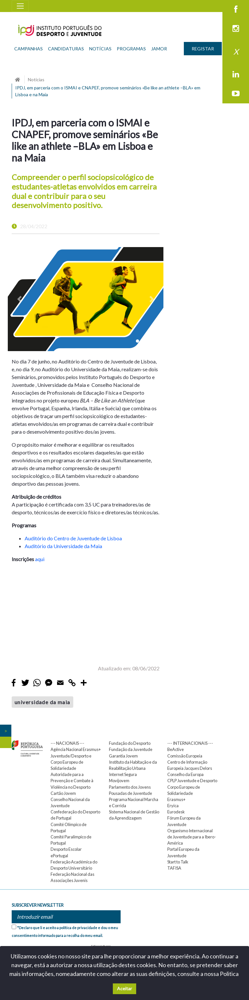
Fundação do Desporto (129, 743)
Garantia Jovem (123, 755)
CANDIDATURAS (66, 48)
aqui (39, 559)
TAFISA (174, 868)
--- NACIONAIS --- (67, 743)
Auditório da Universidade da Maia (63, 546)
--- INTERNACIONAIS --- (190, 743)
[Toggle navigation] (20, 6)
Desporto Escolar (66, 849)
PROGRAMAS (131, 48)
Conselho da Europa (185, 774)
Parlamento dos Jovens (130, 787)
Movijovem (119, 780)
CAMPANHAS (28, 48)
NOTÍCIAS (100, 48)
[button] (19, 299)
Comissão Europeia (184, 755)
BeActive (175, 749)
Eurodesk (176, 811)
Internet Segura (123, 774)
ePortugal (59, 855)
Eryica (173, 805)
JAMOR (159, 48)
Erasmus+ (176, 799)
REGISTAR (203, 48)
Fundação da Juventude (130, 749)
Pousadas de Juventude (130, 793)
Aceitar (124, 988)
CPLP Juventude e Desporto (192, 780)
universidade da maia (42, 702)
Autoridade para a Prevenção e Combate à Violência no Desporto (72, 780)
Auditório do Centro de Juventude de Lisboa (73, 538)
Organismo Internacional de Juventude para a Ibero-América (191, 837)
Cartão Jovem (63, 793)
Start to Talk (177, 861)
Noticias (36, 79)
